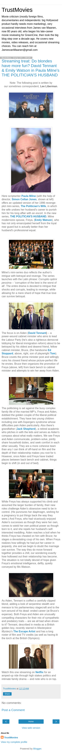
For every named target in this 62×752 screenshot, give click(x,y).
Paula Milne (28, 196)
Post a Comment (13, 710)
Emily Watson (43, 220)
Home (31, 721)
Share (7, 694)
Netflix (39, 672)
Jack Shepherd (26, 428)
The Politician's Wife (33, 206)
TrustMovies (17, 10)
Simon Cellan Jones (24, 199)
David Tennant (37, 333)
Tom (52, 353)
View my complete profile (14, 742)
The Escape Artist (24, 631)
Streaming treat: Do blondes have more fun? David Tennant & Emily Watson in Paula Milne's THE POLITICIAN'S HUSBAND (30, 68)
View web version (31, 728)
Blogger (37, 748)
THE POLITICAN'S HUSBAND (28, 216)
